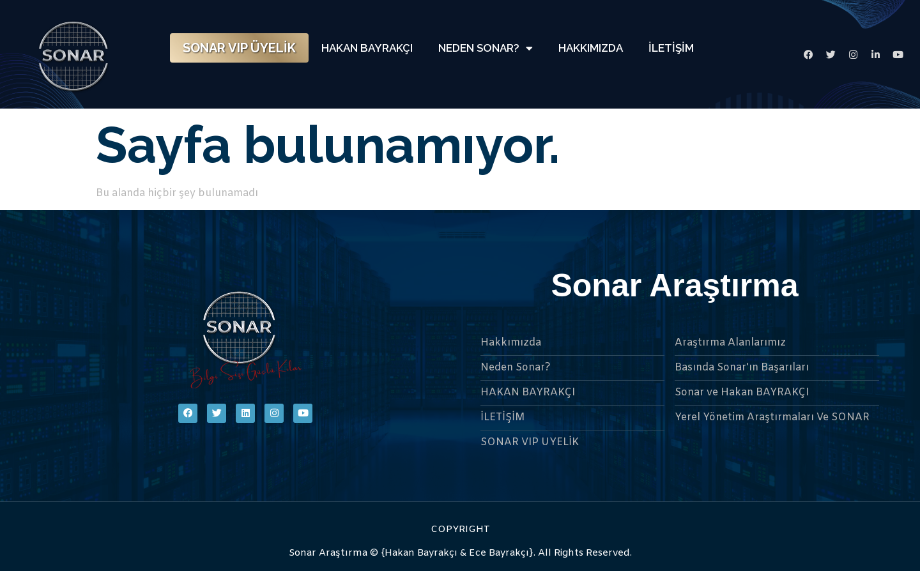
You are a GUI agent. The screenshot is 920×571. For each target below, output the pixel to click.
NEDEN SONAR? (485, 48)
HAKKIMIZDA (590, 48)
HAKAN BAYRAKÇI (367, 48)
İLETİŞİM (671, 48)
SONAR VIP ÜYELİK (239, 48)
